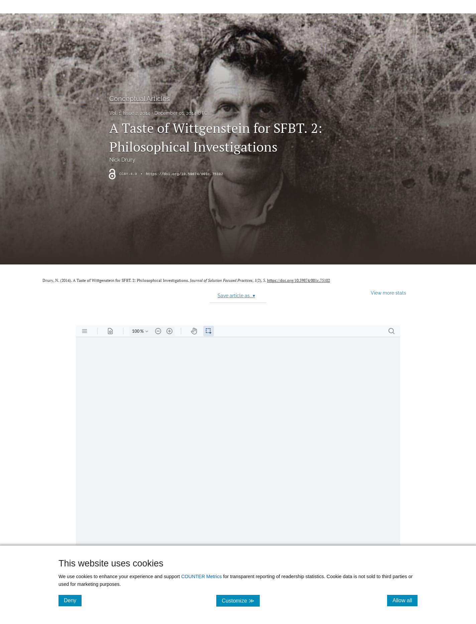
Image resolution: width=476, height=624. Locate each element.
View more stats (388, 293)
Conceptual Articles (139, 99)
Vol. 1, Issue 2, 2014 (129, 113)
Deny (73, 600)
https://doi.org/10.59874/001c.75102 (184, 174)
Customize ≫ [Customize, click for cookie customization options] (240, 600)
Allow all (405, 600)
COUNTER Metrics (201, 576)
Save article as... (236, 295)
